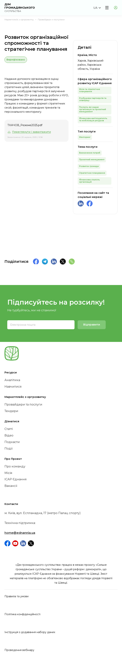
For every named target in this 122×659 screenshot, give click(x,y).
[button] (97, 8)
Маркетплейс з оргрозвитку (19, 20)
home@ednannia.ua (19, 533)
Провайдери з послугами (51, 20)
